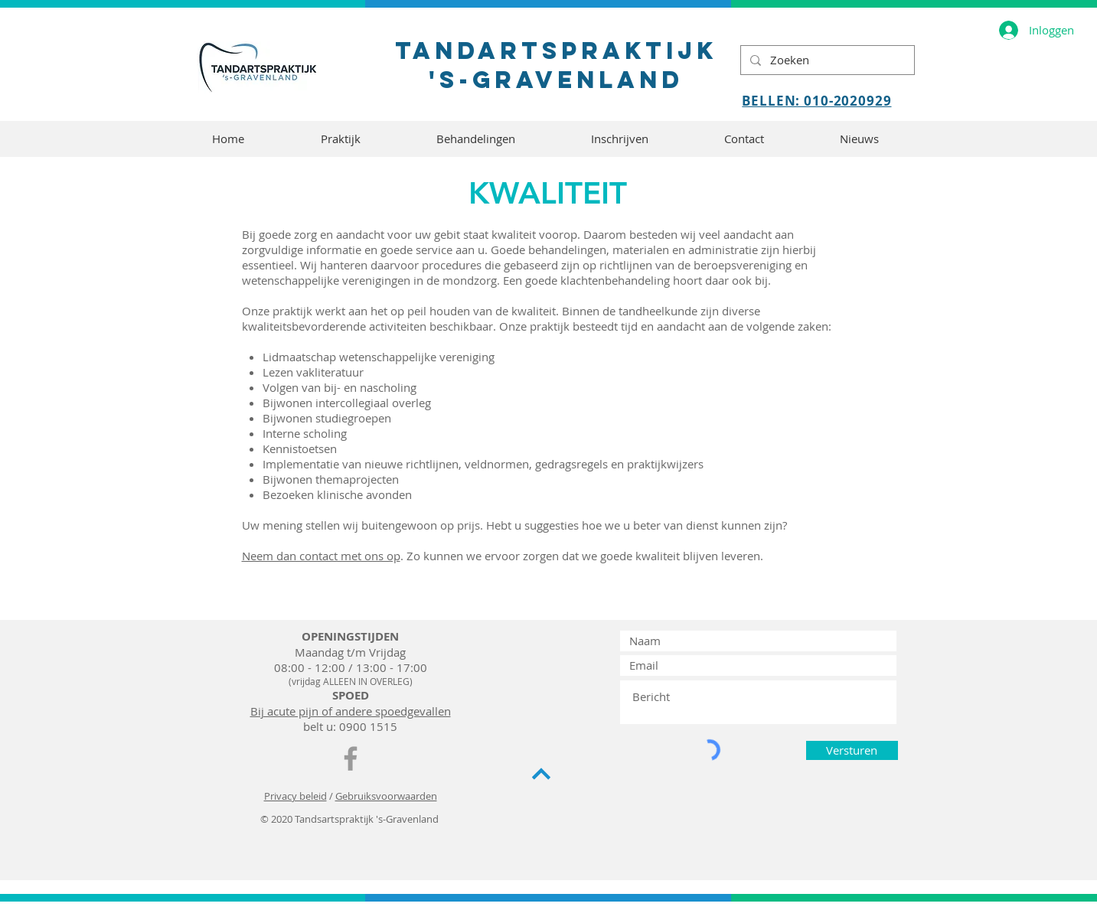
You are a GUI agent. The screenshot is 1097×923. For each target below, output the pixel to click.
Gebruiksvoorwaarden (386, 796)
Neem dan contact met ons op (321, 555)
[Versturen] (852, 750)
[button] (340, 139)
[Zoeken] (826, 60)
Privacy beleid (295, 796)
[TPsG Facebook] (351, 758)
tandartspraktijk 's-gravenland (556, 65)
